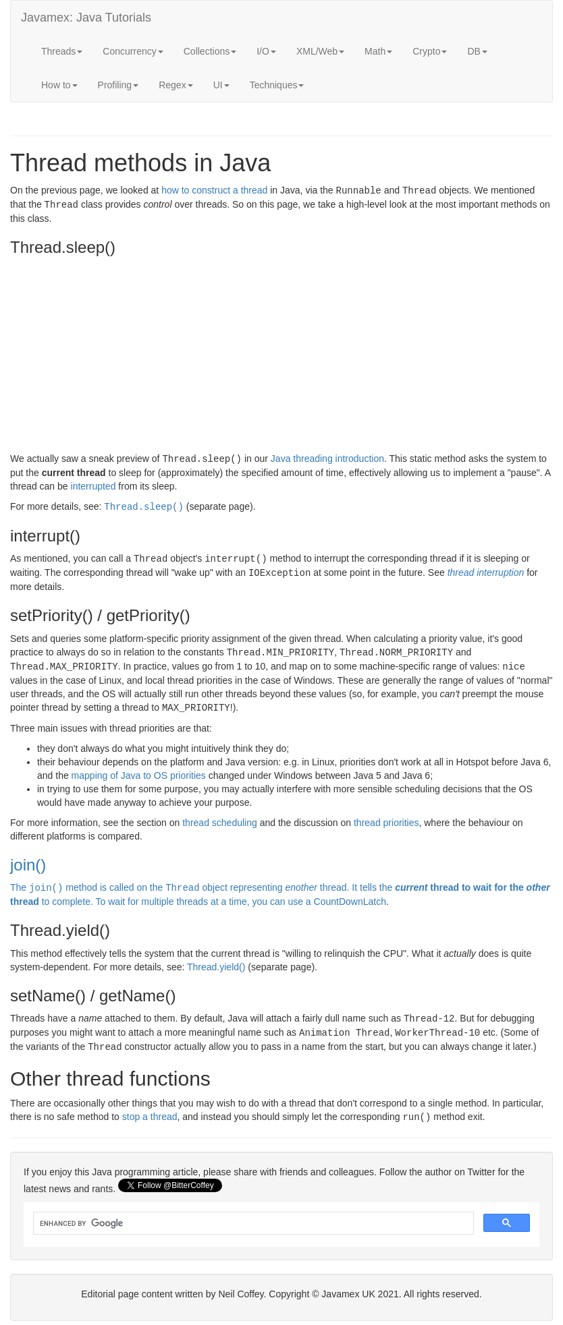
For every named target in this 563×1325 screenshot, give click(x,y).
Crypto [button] (429, 51)
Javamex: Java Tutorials (86, 17)
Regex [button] (175, 85)
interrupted (93, 484)
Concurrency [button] (133, 51)
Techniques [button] (277, 85)
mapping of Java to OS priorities (139, 769)
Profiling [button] (118, 85)
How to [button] (59, 85)
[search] (252, 1214)
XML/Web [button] (320, 51)
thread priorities (386, 816)
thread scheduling (219, 816)
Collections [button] (210, 51)
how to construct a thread (214, 190)
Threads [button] (61, 51)
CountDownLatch (350, 894)
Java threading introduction (327, 457)
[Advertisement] (281, 356)
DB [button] (477, 51)
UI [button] (221, 85)
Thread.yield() (216, 960)
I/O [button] (266, 51)
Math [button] (378, 51)
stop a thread (150, 1107)
